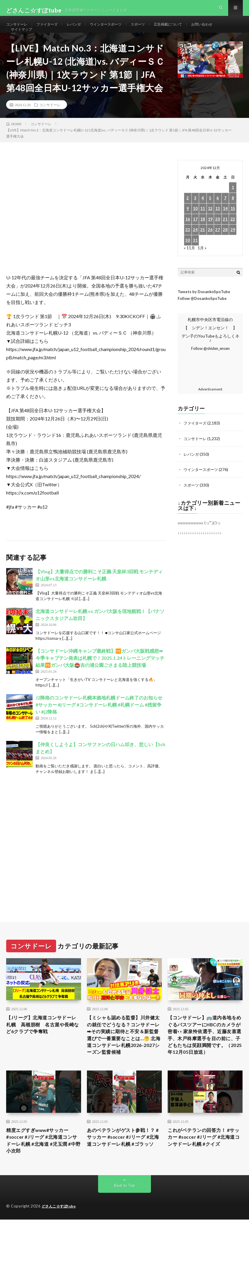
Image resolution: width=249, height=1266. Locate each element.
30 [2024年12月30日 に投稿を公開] (187, 256)
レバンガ (82, 29)
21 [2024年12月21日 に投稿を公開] (225, 235)
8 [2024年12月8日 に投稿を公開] (233, 214)
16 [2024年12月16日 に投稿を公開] (187, 235)
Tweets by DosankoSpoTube (204, 308)
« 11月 (189, 264)
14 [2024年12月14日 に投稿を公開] (225, 225)
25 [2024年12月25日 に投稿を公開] (202, 246)
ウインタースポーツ (117, 29)
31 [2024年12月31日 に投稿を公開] (195, 256)
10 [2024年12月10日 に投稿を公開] (195, 225)
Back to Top (125, 1218)
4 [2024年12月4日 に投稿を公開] (202, 214)
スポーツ (153, 29)
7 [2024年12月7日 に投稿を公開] (225, 214)
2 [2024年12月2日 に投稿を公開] (187, 214)
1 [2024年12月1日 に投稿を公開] (233, 203)
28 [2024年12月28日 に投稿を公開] (225, 246)
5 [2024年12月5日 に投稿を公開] (210, 214)
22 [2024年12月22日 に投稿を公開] (233, 235)
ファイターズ (52, 29)
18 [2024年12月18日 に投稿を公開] (202, 235)
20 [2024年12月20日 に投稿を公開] (217, 235)
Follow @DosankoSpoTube (202, 315)
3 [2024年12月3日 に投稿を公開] (195, 214)
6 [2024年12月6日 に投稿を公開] (217, 214)
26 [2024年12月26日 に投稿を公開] (210, 246)
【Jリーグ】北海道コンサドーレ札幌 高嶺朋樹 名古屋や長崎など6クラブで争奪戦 (42, 1041)
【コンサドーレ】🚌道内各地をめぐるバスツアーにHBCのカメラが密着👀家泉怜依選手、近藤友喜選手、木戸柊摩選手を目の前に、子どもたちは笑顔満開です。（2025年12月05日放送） (204, 1057)
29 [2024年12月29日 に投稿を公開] (233, 246)
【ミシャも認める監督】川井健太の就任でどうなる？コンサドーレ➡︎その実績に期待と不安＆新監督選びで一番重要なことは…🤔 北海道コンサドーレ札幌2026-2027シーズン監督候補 (123, 1057)
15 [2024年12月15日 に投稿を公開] (233, 225)
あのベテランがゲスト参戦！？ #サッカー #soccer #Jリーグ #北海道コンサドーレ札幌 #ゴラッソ (124, 1172)
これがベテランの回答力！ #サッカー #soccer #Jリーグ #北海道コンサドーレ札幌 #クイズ (205, 1168)
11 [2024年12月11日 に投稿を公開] (202, 225)
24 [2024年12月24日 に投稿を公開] (195, 246)
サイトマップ (23, 40)
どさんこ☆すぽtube (60, 1239)
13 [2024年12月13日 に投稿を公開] (217, 225)
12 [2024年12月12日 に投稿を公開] (210, 225)
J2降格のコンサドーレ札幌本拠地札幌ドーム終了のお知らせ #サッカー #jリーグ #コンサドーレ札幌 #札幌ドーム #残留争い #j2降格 (99, 721)
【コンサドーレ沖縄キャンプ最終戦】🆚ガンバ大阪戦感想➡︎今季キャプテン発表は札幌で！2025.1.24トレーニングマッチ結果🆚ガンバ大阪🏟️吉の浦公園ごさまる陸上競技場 (100, 674)
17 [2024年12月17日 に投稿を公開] (195, 235)
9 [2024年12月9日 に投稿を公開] (187, 225)
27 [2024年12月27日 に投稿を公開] (217, 246)
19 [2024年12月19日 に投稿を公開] (210, 235)
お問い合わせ (225, 29)
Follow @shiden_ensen (210, 365)
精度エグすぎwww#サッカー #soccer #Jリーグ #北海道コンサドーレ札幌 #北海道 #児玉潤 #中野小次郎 (43, 1172)
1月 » (202, 264)
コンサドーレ (18, 29)
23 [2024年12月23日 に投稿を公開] (187, 246)
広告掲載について (187, 29)
